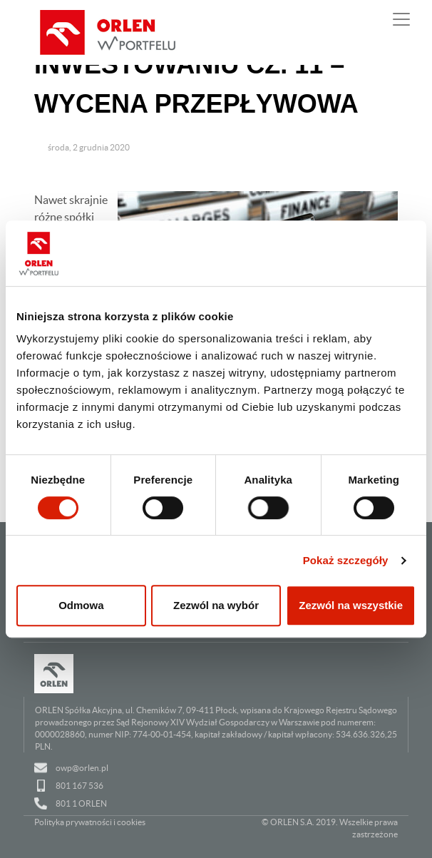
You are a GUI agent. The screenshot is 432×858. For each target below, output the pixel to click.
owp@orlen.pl (82, 767)
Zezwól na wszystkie (351, 605)
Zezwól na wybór (216, 605)
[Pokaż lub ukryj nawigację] (401, 19)
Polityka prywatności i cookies (89, 822)
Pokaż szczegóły (346, 560)
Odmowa (80, 605)
